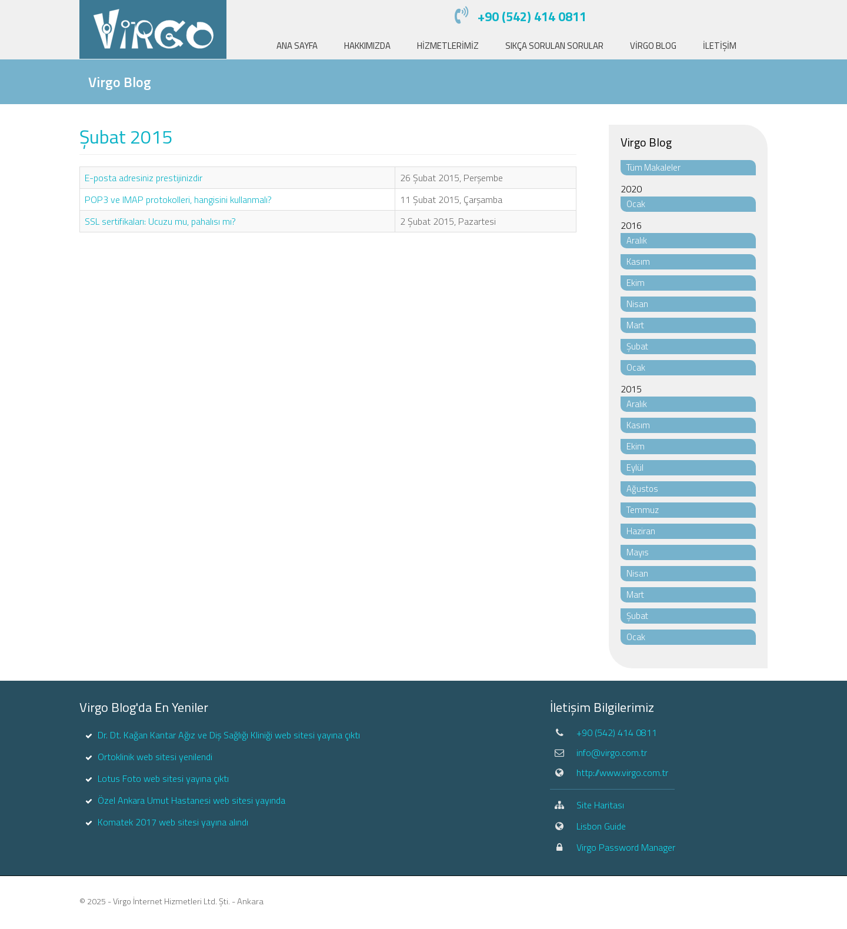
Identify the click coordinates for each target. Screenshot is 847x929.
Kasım (638, 261)
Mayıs (637, 552)
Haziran (640, 531)
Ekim (635, 282)
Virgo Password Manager (625, 847)
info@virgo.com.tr (611, 752)
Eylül (634, 467)
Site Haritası (600, 805)
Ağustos (642, 488)
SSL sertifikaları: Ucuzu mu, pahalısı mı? (160, 221)
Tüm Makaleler (653, 167)
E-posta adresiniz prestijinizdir (143, 178)
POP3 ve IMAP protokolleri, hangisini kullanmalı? (178, 199)
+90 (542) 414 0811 (532, 16)
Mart (635, 325)
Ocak (635, 204)
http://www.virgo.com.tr (622, 772)
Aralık (636, 240)
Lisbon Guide (601, 826)
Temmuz (642, 510)
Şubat (637, 346)
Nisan (637, 304)
